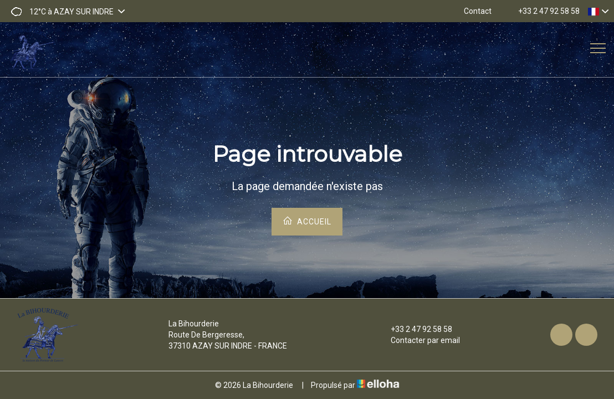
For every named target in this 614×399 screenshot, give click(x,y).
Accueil (307, 221)
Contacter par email (419, 340)
